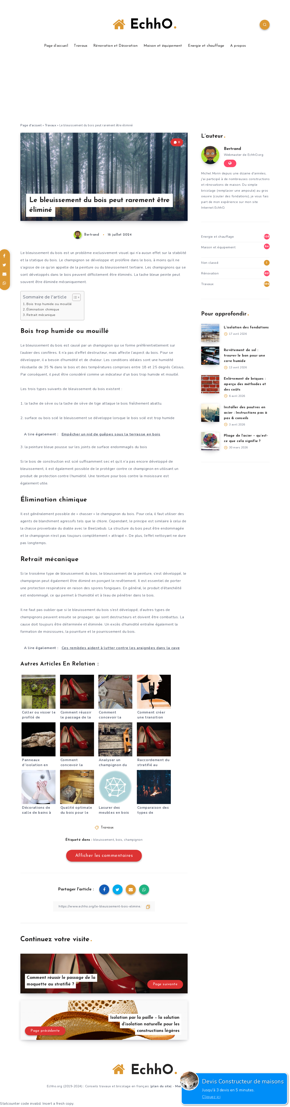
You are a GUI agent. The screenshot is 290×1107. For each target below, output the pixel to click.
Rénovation (210, 273)
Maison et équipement (163, 46)
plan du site (161, 1086)
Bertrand (232, 149)
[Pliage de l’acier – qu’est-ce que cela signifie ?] (210, 441)
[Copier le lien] (104, 906)
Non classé (209, 263)
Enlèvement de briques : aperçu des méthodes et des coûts (245, 384)
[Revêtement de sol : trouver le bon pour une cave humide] (210, 356)
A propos (238, 46)
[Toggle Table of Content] (74, 297)
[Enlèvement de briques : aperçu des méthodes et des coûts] (210, 384)
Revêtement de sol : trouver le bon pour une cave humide (244, 356)
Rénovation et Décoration (115, 46)
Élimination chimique (43, 309)
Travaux (80, 46)
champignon (133, 840)
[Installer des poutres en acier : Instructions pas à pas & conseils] (210, 413)
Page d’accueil (56, 46)
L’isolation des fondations (246, 327)
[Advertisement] (145, 89)
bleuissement (103, 840)
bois (119, 840)
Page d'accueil (31, 125)
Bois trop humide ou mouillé (49, 304)
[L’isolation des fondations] (210, 333)
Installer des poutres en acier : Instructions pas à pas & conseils (245, 413)
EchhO (144, 25)
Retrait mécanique (41, 315)
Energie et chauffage (206, 46)
